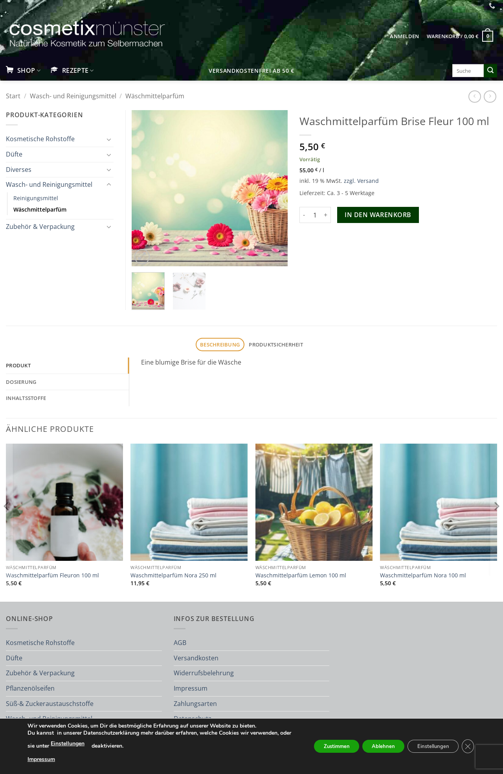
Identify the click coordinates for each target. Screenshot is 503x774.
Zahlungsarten (195, 703)
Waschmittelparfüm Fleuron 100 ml (52, 575)
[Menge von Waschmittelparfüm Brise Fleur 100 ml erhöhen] (326, 215)
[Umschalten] (109, 139)
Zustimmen (320, 746)
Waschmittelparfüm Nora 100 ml (423, 575)
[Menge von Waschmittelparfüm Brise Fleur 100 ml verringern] (304, 215)
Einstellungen (110, 743)
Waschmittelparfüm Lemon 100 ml (300, 575)
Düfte (14, 154)
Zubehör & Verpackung (40, 226)
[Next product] (474, 96)
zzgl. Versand (361, 180)
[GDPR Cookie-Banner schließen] (467, 746)
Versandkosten (196, 658)
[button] (404, 36)
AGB (180, 642)
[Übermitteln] (490, 70)
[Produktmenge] (315, 215)
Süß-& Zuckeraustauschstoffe (50, 703)
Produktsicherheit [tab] (276, 344)
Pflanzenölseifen (30, 688)
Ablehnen (372, 746)
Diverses (18, 169)
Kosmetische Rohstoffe (40, 139)
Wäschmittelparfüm (154, 96)
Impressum (190, 688)
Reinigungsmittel (35, 198)
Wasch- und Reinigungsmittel (73, 96)
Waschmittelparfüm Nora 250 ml (173, 575)
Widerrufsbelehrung (204, 673)
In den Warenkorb (378, 214)
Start (13, 96)
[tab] (67, 365)
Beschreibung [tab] (220, 344)
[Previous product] (490, 96)
